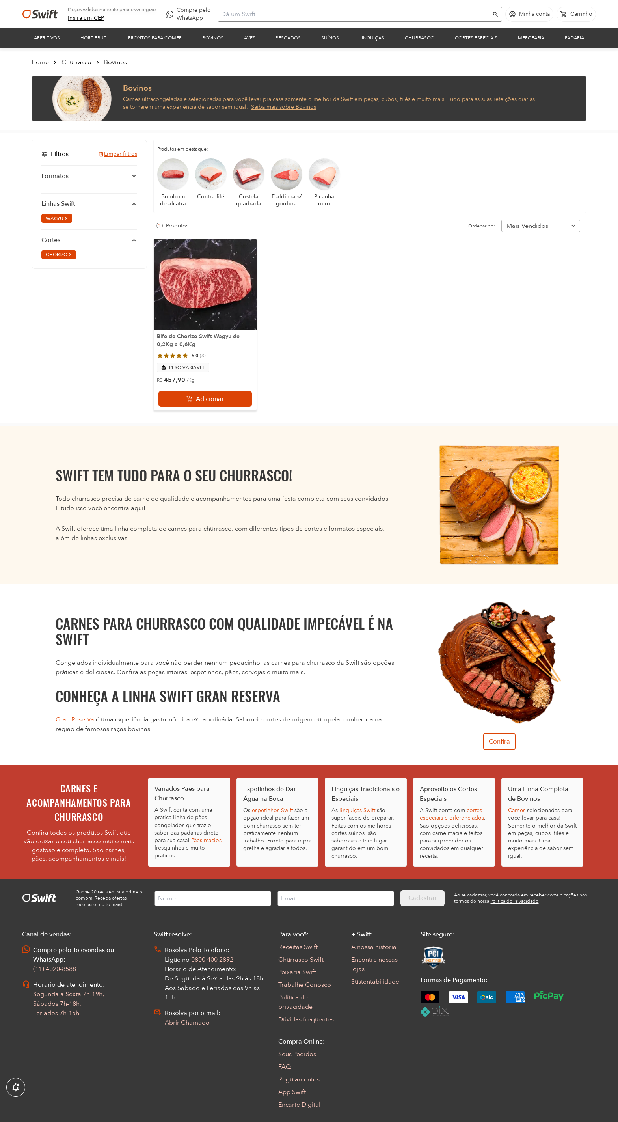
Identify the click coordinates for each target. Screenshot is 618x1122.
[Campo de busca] (354, 14)
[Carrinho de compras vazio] (576, 14)
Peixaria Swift (297, 972)
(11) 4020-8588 (54, 969)
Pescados (288, 38)
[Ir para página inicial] (40, 14)
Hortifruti (94, 38)
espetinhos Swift (272, 810)
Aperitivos (47, 38)
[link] (86, 18)
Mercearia (531, 38)
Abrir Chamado (187, 1022)
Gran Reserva (75, 719)
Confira (499, 741)
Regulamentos (299, 1079)
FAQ (284, 1066)
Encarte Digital (299, 1104)
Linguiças (371, 38)
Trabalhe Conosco (304, 984)
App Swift (292, 1092)
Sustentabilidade (375, 981)
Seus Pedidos (297, 1054)
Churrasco (419, 38)
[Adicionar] (205, 399)
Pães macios (206, 840)
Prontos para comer (155, 38)
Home (40, 62)
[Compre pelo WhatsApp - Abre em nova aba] (190, 14)
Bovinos (212, 38)
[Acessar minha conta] (529, 14)
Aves (249, 38)
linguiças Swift (357, 810)
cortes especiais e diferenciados (452, 814)
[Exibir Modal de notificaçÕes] (16, 1088)
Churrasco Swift (301, 959)
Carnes (516, 810)
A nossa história (373, 947)
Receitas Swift (298, 947)
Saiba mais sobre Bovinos (283, 107)
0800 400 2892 (212, 959)
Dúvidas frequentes (306, 1019)
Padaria (574, 38)
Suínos (330, 38)
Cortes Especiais (476, 38)
